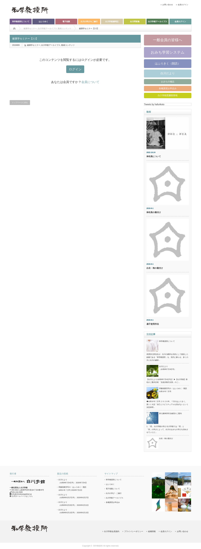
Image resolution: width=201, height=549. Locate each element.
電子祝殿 (66, 21)
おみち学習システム (168, 52)
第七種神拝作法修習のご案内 (170, 413)
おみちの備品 (167, 81)
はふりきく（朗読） (167, 63)
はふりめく (43, 21)
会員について (90, 82)
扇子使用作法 (152, 324)
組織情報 (152, 531)
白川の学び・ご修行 (114, 493)
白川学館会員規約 (111, 531)
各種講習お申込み (168, 88)
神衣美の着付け (153, 212)
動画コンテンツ (68, 45)
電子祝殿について (113, 489)
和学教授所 (98, 546)
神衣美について (153, 156)
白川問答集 (135, 21)
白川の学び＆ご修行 (89, 21)
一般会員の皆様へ (167, 40)
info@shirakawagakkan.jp (22, 494)
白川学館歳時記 (112, 21)
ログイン (75, 69)
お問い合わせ (167, 5)
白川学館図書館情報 (168, 95)
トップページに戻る (20, 102)
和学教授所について (20, 21)
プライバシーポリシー (133, 531)
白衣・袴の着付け (154, 268)
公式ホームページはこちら (22, 496)
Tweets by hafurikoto (154, 104)
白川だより (168, 73)
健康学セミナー (33, 45)
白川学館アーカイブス (157, 21)
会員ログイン (183, 5)
